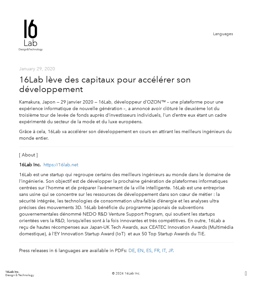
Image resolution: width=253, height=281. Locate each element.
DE (131, 250)
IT (164, 250)
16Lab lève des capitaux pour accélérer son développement (105, 84)
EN (140, 250)
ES (149, 250)
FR (156, 250)
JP (170, 250)
